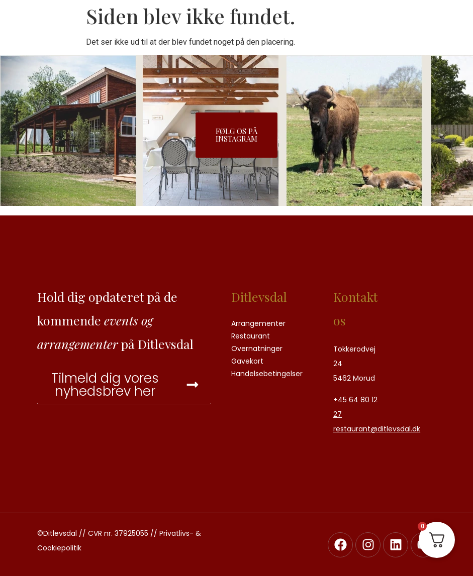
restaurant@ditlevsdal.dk (376, 429)
